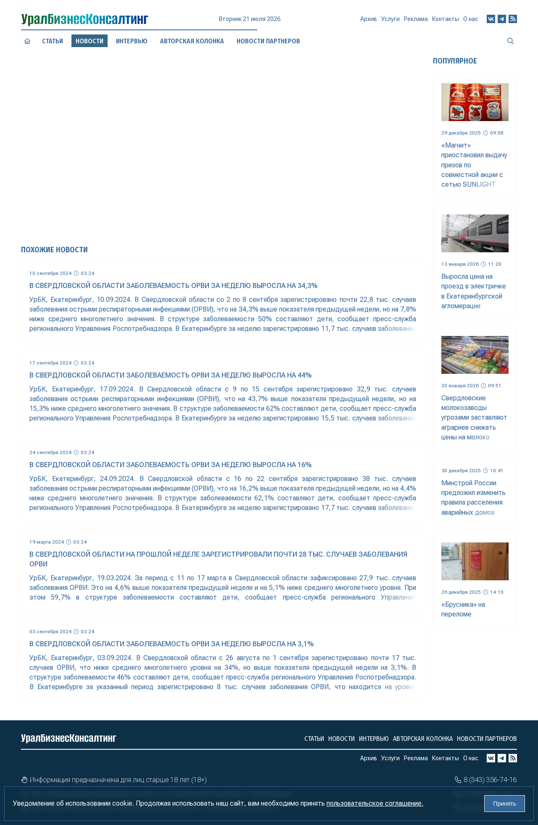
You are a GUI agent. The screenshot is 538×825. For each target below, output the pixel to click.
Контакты (445, 20)
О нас (470, 19)
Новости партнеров (487, 739)
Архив (368, 22)
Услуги (390, 22)
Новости (341, 739)
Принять (504, 803)
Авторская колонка (423, 739)
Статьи (53, 41)
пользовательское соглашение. (375, 803)
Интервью (374, 739)
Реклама (416, 21)
